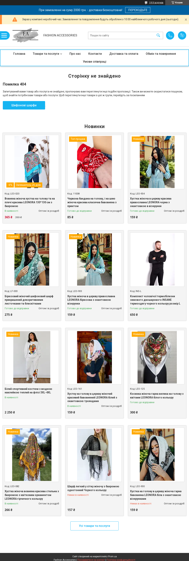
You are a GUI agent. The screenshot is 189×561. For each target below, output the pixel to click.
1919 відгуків (156, 2)
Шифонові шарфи (23, 105)
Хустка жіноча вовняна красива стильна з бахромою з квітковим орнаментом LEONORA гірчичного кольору (32, 495)
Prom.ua (112, 556)
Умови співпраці (94, 61)
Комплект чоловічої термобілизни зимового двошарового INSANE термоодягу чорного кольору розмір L (155, 300)
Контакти (95, 54)
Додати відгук (182, 35)
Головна (19, 54)
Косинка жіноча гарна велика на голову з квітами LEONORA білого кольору (157, 395)
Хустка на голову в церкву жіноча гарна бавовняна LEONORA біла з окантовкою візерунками (156, 495)
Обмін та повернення (161, 54)
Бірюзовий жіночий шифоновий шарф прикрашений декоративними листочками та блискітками (29, 300)
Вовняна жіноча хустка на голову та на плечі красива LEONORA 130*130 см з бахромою (30, 202)
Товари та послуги (46, 54)
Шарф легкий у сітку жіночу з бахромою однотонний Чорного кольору (93, 488)
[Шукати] (158, 35)
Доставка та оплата (123, 54)
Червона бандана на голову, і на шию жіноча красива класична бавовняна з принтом (92, 202)
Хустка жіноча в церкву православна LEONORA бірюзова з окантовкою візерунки (91, 300)
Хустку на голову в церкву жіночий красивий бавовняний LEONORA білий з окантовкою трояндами (92, 397)
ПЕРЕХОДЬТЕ (137, 10)
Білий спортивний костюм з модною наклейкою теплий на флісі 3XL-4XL (28, 390)
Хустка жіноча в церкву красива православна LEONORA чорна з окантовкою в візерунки (150, 202)
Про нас (75, 54)
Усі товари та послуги (94, 526)
